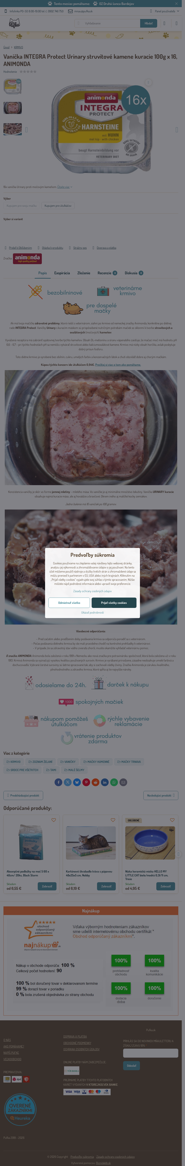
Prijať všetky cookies (114, 602)
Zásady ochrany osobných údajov (92, 591)
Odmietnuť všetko (69, 602)
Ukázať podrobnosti (92, 612)
